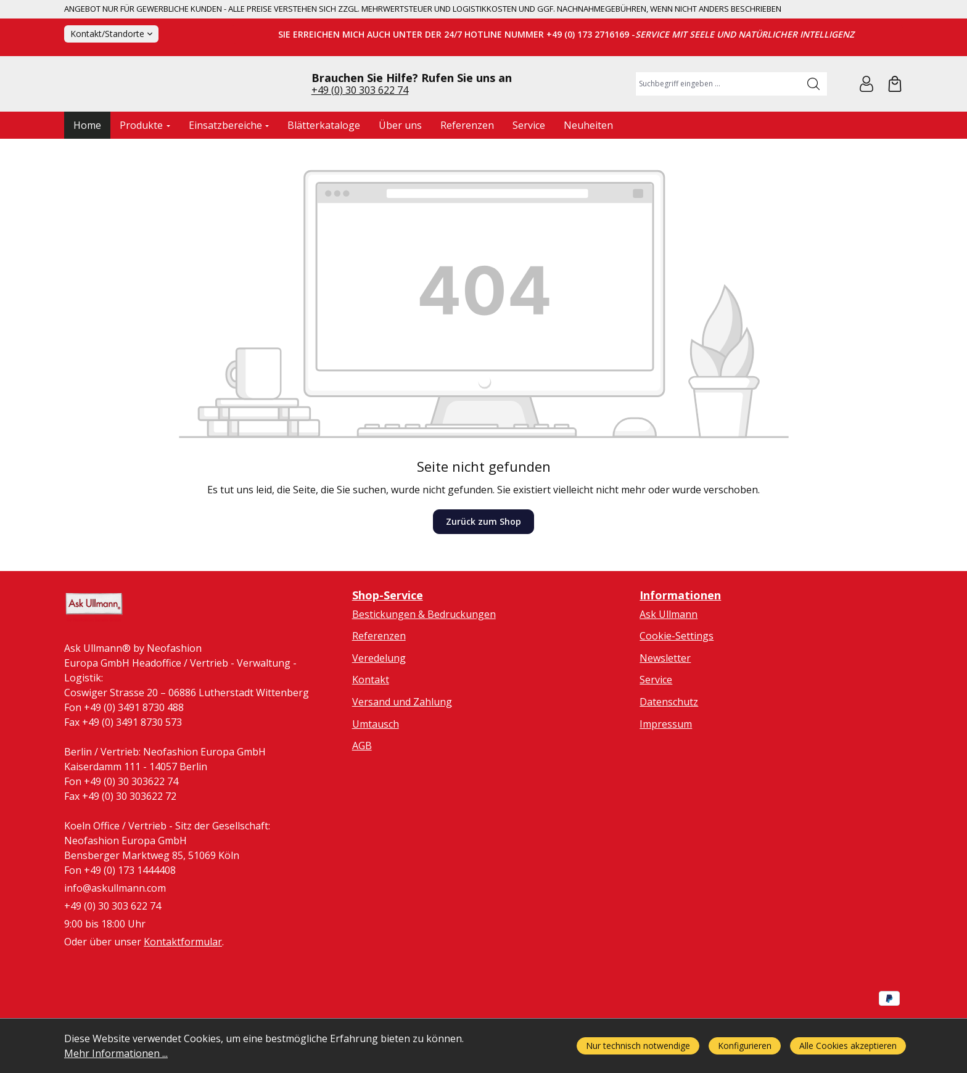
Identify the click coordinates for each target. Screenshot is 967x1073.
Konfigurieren (745, 1045)
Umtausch (375, 774)
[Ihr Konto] (866, 109)
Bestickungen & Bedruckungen (424, 665)
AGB (362, 796)
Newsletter (665, 708)
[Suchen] (814, 109)
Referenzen (379, 686)
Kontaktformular (183, 996)
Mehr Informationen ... (116, 1053)
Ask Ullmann (668, 665)
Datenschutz (669, 752)
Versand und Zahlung (402, 752)
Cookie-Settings (677, 686)
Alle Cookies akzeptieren (848, 1045)
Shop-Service (387, 645)
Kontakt (370, 731)
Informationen (680, 645)
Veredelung (379, 708)
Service (656, 731)
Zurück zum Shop (483, 572)
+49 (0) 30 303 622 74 (359, 115)
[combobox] (718, 109)
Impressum (666, 774)
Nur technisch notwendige (638, 1045)
